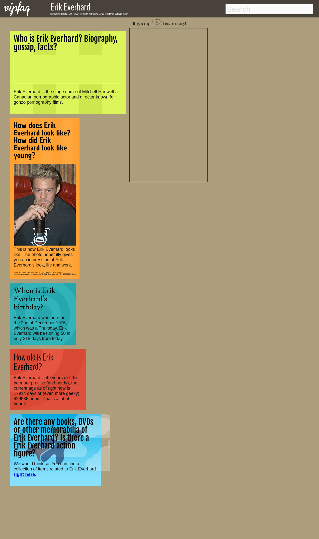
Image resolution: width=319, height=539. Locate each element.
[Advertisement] (168, 104)
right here (24, 474)
